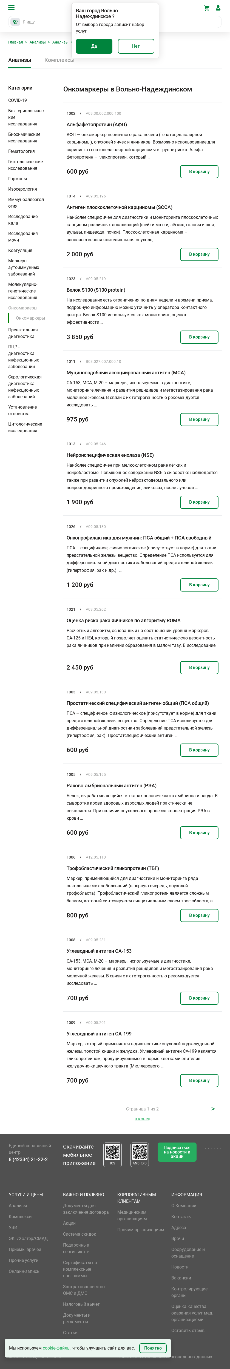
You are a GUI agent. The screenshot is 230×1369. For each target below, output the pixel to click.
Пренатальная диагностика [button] (23, 333)
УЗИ (13, 1227)
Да (94, 46)
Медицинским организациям (132, 1215)
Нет (136, 46)
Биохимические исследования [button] (24, 137)
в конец (142, 1118)
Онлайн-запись (24, 1271)
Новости (180, 1267)
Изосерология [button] (22, 189)
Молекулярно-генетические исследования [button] (22, 291)
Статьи (70, 1332)
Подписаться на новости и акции (177, 1152)
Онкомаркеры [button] (22, 308)
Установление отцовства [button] (22, 410)
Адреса (178, 1227)
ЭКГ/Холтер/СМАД (28, 1238)
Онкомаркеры (30, 318)
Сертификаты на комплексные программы (80, 1269)
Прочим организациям (140, 1229)
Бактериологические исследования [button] (26, 117)
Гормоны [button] (17, 178)
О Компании (183, 1205)
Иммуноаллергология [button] (26, 203)
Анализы (38, 42)
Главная (15, 42)
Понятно (153, 1348)
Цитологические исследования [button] (25, 427)
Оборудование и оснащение (188, 1253)
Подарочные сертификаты (76, 1248)
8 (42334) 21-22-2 (28, 1159)
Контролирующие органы (189, 1292)
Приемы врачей (25, 1249)
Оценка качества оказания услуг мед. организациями (192, 1313)
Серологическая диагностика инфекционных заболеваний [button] (25, 386)
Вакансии (181, 1278)
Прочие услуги (23, 1260)
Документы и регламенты (76, 1318)
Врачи (177, 1238)
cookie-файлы (56, 1348)
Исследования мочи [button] (23, 237)
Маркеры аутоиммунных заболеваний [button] (23, 267)
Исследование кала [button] (23, 220)
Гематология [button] (21, 151)
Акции (69, 1223)
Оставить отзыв (188, 1330)
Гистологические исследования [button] (25, 165)
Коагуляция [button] (20, 250)
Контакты (181, 1216)
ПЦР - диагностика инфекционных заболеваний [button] (23, 356)
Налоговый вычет (81, 1304)
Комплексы (59, 60)
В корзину (199, 171)
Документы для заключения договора (86, 1209)
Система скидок (79, 1234)
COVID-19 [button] (17, 100)
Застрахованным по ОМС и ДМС (84, 1290)
